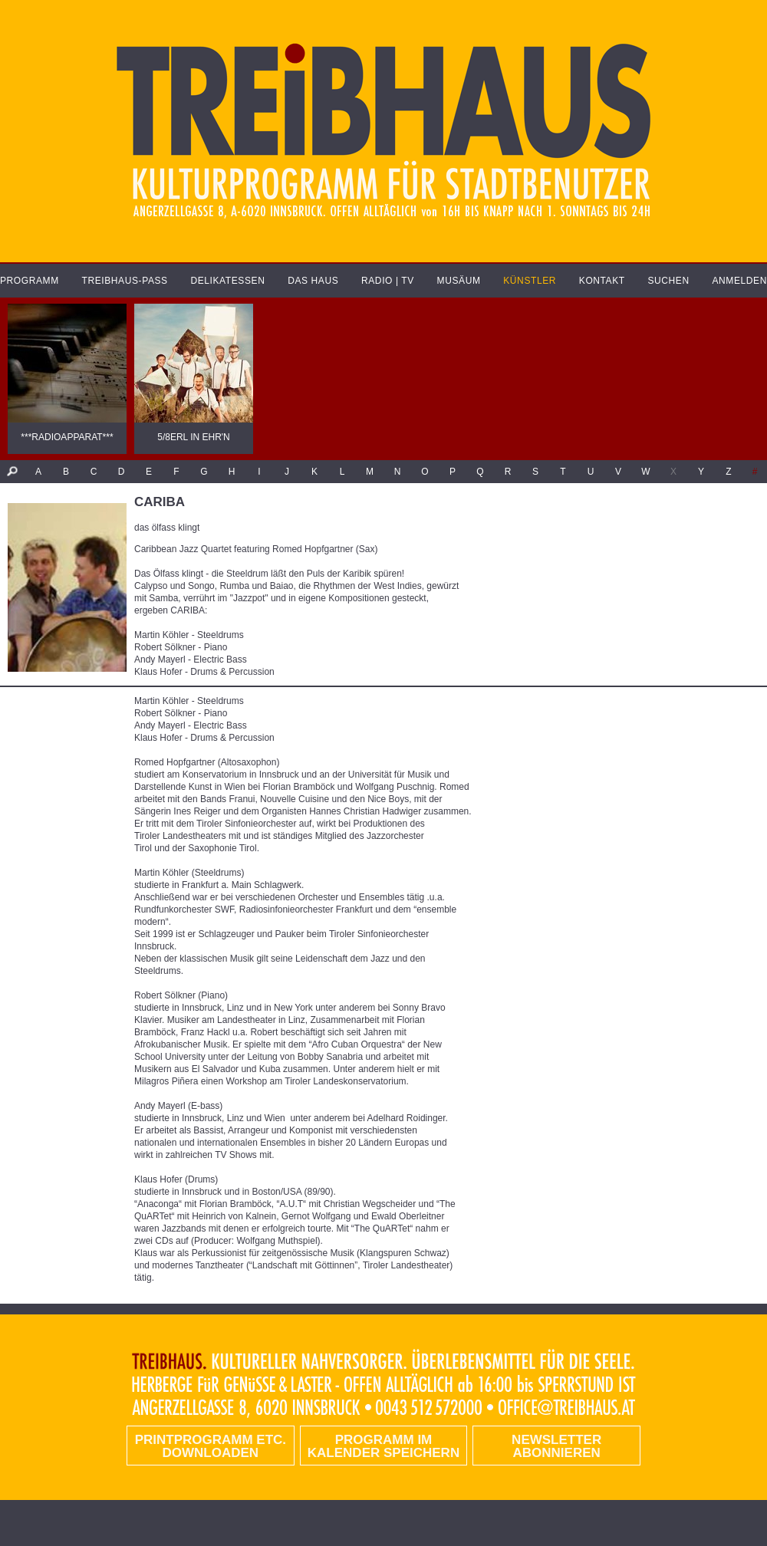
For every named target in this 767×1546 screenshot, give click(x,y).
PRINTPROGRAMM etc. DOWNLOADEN (210, 1446)
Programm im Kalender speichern (383, 1446)
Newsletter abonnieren (556, 1446)
